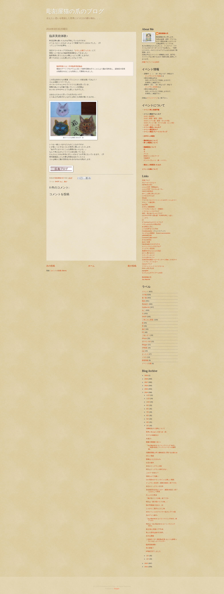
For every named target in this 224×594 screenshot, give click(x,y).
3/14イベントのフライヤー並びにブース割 (161, 512)
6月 (147, 415)
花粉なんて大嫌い (152, 476)
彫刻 (143, 301)
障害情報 (145, 360)
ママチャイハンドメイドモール (153, 266)
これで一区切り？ (152, 473)
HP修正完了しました (153, 551)
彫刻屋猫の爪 (59, 178)
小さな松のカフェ (148, 257)
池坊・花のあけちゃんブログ (152, 213)
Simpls (144, 198)
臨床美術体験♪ (151, 544)
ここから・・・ (147, 218)
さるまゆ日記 (146, 240)
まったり (145, 354)
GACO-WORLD (147, 191)
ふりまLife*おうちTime (150, 229)
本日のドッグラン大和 (154, 466)
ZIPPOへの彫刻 (149, 136)
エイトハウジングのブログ (151, 246)
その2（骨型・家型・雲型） (153, 118)
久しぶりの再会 (151, 495)
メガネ (144, 357)
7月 (147, 412)
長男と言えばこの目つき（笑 (156, 432)
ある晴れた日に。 (148, 226)
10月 (148, 402)
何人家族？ (150, 548)
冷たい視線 (150, 456)
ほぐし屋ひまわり (148, 253)
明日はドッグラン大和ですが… (157, 469)
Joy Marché (146, 279)
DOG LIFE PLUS (148, 268)
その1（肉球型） (149, 116)
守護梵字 (147, 158)
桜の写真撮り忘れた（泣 (154, 505)
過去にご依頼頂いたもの (152, 165)
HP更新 (144, 348)
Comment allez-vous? (149, 237)
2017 (146, 382)
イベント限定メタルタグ (152, 127)
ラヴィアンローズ (148, 255)
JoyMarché (146, 307)
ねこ (61, 181)
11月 (148, 398)
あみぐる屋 (146, 242)
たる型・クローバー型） (152, 125)
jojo (143, 351)
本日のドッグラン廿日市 (154, 486)
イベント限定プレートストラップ (155, 132)
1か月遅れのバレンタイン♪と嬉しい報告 (160, 479)
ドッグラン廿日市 (151, 87)
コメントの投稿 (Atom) (58, 270)
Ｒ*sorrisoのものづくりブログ (152, 222)
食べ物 (144, 298)
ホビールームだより (149, 182)
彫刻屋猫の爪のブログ (75, 11)
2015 (146, 389)
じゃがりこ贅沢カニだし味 (155, 508)
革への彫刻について (151, 142)
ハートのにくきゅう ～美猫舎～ (153, 209)
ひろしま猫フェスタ (82, 50)
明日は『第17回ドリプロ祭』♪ (156, 502)
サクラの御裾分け (152, 435)
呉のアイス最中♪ (152, 515)
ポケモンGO (146, 341)
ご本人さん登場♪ (148, 320)
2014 (146, 392)
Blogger (144, 345)
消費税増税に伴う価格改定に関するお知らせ (161, 452)
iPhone (144, 338)
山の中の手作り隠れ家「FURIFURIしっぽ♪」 (158, 215)
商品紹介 (145, 304)
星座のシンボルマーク (151, 156)
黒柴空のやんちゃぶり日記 (151, 251)
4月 (147, 422)
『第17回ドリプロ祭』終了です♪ (157, 498)
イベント (145, 291)
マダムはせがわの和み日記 (151, 224)
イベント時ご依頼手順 (151, 110)
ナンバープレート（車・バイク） (155, 160)
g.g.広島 (145, 204)
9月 (147, 405)
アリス (146, 154)
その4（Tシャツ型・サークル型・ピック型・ (159, 123)
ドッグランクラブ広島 (153, 76)
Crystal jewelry (147, 231)
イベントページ (152, 98)
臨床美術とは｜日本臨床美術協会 (69, 66)
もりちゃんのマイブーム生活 (152, 273)
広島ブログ (146, 180)
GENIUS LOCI (147, 185)
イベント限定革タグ (151, 129)
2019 (146, 375)
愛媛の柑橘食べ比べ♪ (153, 442)
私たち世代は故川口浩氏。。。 (157, 532)
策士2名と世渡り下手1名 (154, 529)
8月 (147, 409)
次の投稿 (50, 266)
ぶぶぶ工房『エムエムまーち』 (153, 189)
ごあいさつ (146, 335)
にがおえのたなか (148, 195)
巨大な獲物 (150, 536)
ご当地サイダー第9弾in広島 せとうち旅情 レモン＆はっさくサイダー (161, 540)
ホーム (91, 266)
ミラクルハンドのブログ (150, 211)
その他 (144, 295)
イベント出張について (150, 169)
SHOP (57, 181)
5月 (147, 419)
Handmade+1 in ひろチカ (151, 244)
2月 (147, 556)
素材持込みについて (151, 140)
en (143, 220)
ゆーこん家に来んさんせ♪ (151, 193)
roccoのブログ (147, 264)
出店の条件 (150, 462)
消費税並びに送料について (155, 428)
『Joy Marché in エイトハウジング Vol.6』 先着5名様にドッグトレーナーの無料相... (161, 447)
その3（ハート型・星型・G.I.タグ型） (157, 121)
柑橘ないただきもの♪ (153, 459)
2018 (146, 379)
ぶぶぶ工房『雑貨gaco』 (151, 187)
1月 (147, 559)
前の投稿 (132, 266)
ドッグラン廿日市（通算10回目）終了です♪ (161, 483)
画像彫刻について (150, 147)
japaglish (145, 270)
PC (143, 332)
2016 (146, 385)
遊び (65, 181)
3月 (147, 425)
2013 (146, 563)
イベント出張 (146, 363)
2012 (146, 566)
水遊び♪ (149, 438)
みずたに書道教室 (148, 207)
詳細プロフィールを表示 (150, 62)
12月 (148, 395)
